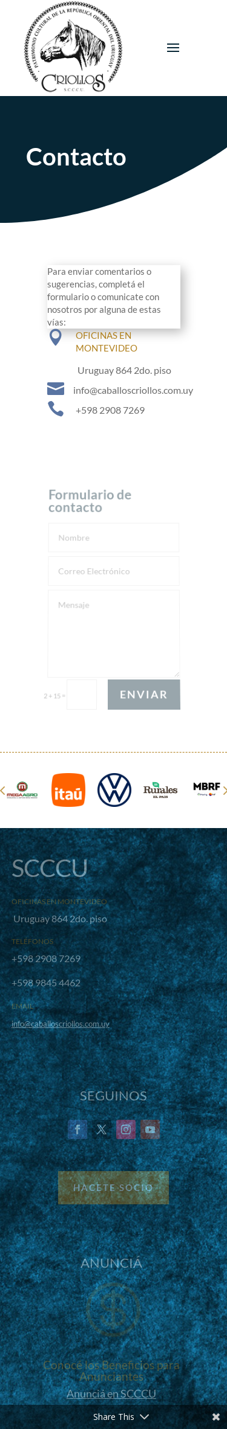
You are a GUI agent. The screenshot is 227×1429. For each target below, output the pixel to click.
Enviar (143, 694)
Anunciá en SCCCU (111, 1393)
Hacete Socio (113, 1187)
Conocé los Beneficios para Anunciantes (111, 1370)
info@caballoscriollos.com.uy (61, 1024)
